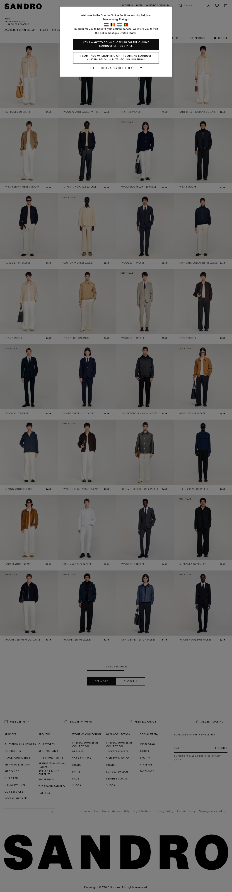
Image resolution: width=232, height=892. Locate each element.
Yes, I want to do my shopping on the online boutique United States (116, 44)
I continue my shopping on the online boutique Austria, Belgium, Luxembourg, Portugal (116, 57)
